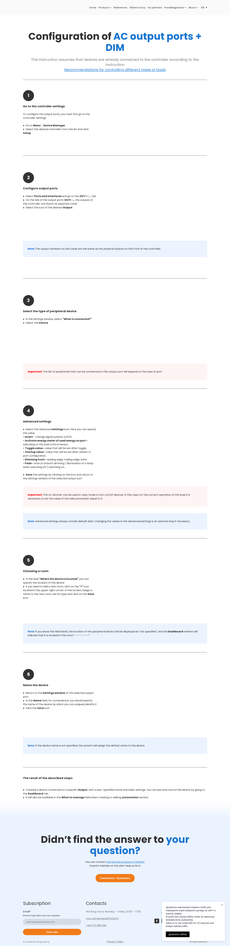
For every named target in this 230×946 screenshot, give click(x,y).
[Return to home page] (27, 7)
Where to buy (137, 7)
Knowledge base (174, 7)
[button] (115, 878)
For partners (155, 7)
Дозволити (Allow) (178, 934)
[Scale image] (154, 120)
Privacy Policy (115, 941)
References (120, 7)
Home (92, 7)
